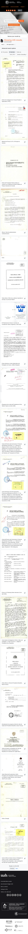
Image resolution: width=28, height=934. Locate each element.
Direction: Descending (21, 54)
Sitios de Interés (15, 6)
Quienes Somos (5, 6)
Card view (12, 52)
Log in (19, 10)
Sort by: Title (12, 54)
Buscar (21, 21)
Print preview (4, 52)
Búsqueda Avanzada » (14, 24)
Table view (18, 52)
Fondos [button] (22, 6)
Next (17, 868)
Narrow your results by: (14, 36)
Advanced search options (9, 48)
